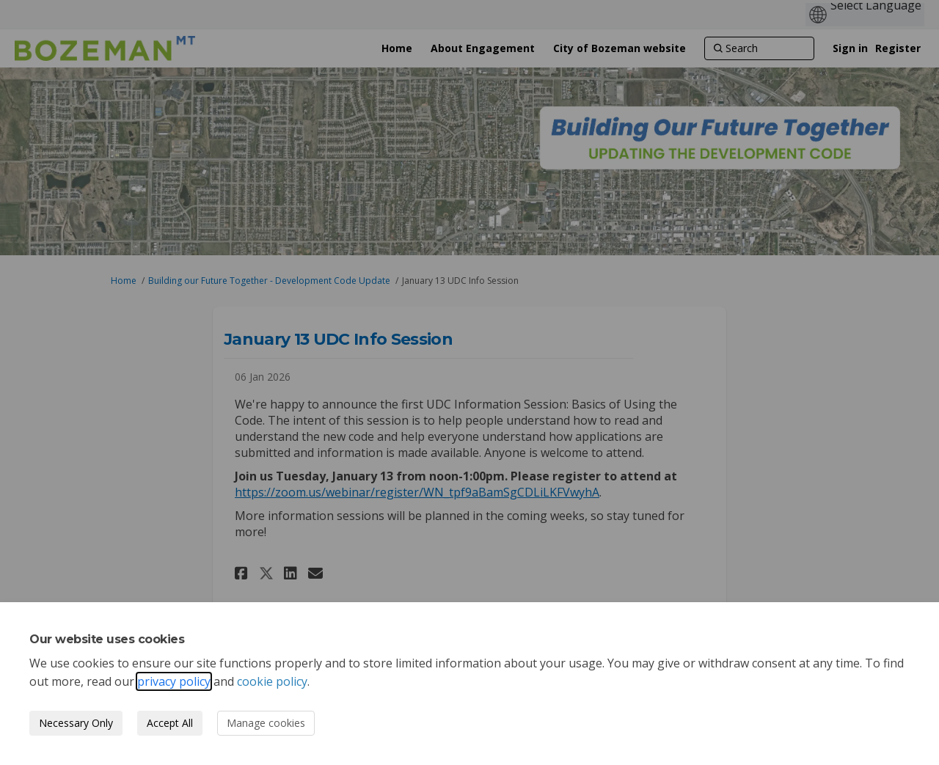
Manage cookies (266, 723)
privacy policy (174, 681)
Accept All (170, 723)
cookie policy (272, 681)
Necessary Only (76, 723)
